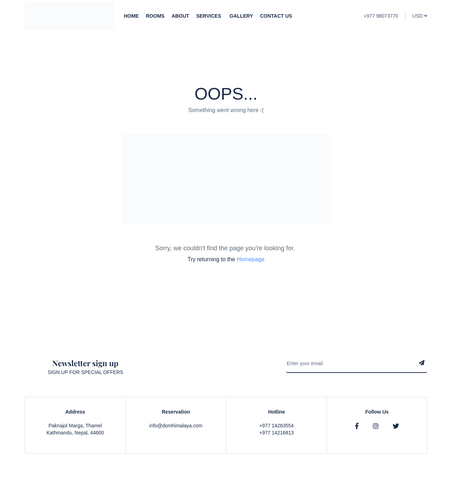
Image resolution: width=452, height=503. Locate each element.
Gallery (241, 16)
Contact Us (276, 16)
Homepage (250, 259)
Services (209, 16)
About (180, 16)
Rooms (155, 16)
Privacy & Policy (360, 485)
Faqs (390, 485)
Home (131, 16)
